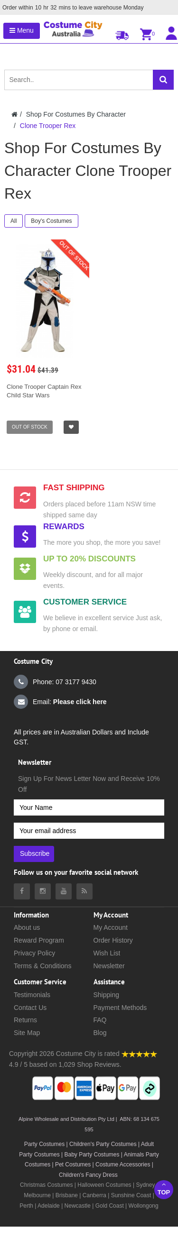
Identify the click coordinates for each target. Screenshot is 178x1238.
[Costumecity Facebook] (22, 891)
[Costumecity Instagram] (43, 891)
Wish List (107, 953)
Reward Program (39, 940)
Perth (26, 1205)
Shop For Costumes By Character (76, 114)
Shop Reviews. (99, 1064)
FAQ (100, 1020)
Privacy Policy (34, 953)
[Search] (163, 80)
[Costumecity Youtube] (64, 891)
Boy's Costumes (51, 221)
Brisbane (67, 1195)
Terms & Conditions (42, 966)
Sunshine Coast (131, 1195)
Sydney (145, 1185)
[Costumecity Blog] (84, 891)
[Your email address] (89, 831)
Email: (60, 702)
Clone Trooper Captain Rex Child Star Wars (44, 391)
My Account (111, 927)
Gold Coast (109, 1205)
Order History (113, 940)
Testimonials (32, 995)
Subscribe (34, 853)
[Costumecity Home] (14, 114)
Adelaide (48, 1205)
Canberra (94, 1195)
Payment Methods (120, 1007)
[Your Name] (89, 807)
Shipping (107, 995)
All (13, 221)
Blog (100, 1032)
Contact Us (30, 1007)
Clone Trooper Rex (48, 125)
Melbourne (37, 1195)
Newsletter (109, 966)
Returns (25, 1020)
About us (27, 927)
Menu (21, 30)
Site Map (27, 1032)
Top (163, 1188)
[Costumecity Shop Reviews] (139, 1053)
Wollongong (144, 1205)
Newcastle (79, 1205)
